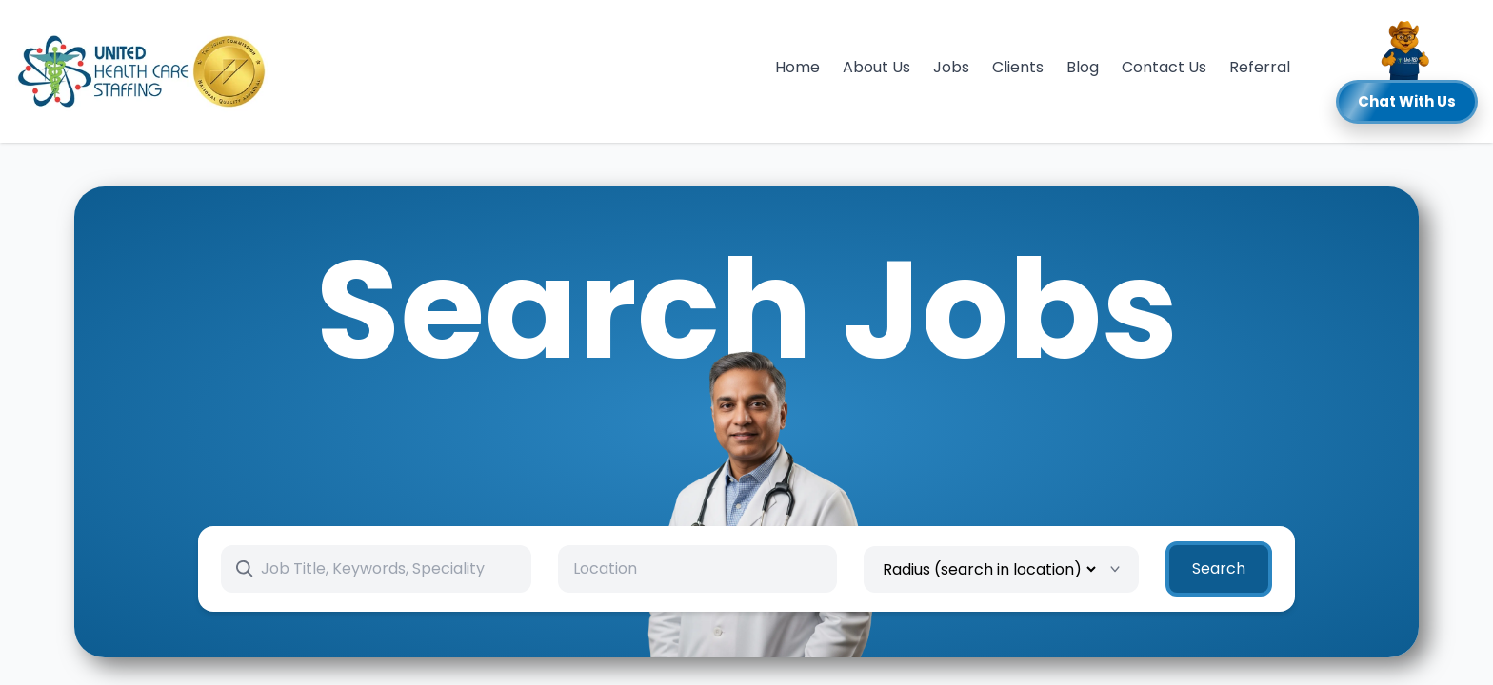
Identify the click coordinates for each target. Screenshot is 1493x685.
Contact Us (1164, 67)
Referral (1259, 67)
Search (1218, 568)
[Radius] (989, 569)
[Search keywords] (388, 569)
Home (797, 67)
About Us (876, 67)
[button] (1407, 71)
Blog (1082, 67)
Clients (1018, 67)
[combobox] (698, 569)
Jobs (951, 67)
